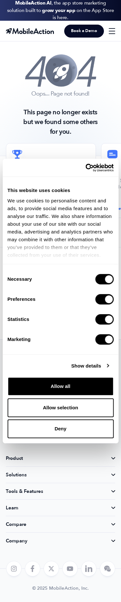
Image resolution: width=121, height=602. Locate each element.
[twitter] (51, 568)
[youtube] (70, 568)
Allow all (60, 386)
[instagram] (14, 568)
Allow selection (60, 407)
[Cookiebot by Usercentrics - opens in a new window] (86, 168)
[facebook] (32, 568)
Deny (60, 428)
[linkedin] (88, 568)
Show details (86, 366)
